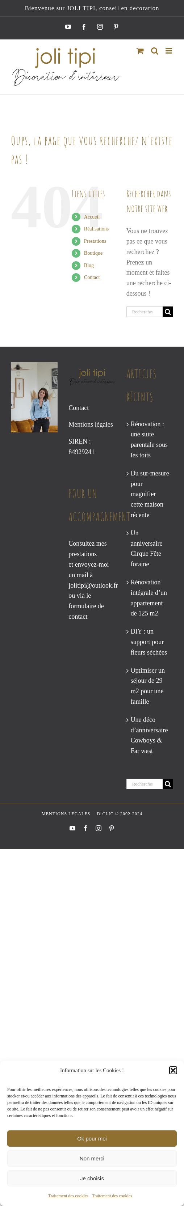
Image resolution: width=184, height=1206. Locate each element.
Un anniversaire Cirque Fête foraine (147, 548)
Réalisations (96, 229)
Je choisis (92, 1178)
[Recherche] (168, 311)
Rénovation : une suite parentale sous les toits (149, 439)
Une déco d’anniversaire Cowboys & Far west (149, 735)
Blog (89, 265)
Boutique (93, 253)
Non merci (92, 1158)
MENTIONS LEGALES (66, 813)
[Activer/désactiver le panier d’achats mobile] (140, 51)
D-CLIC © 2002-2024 (119, 813)
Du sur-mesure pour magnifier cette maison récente (150, 494)
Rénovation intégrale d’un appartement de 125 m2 (149, 598)
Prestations (95, 241)
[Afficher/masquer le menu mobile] (169, 51)
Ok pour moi (92, 1138)
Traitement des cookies (68, 1195)
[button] (173, 1070)
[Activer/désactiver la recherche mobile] (154, 51)
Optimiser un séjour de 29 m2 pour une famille (148, 686)
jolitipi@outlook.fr (93, 585)
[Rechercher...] (144, 311)
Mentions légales (90, 424)
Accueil (92, 217)
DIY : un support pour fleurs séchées (149, 642)
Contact (92, 277)
